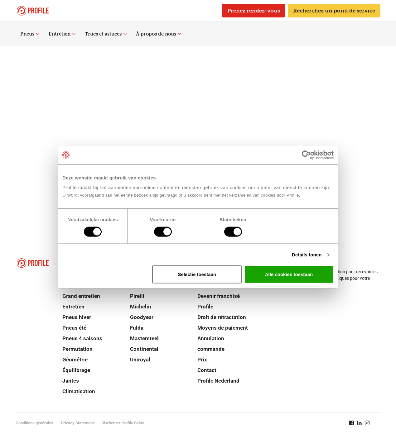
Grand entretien (81, 296)
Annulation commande (211, 343)
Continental (144, 349)
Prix (202, 359)
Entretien (62, 34)
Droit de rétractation (221, 317)
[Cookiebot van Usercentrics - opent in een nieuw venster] (306, 155)
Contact (206, 370)
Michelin (140, 306)
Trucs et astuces (106, 34)
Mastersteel (144, 338)
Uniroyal (140, 359)
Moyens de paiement (222, 328)
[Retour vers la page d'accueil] (33, 11)
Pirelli (137, 296)
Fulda (136, 328)
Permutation (77, 349)
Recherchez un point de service (334, 10)
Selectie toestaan (197, 274)
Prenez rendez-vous (253, 10)
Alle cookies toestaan (289, 274)
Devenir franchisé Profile (218, 301)
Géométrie (75, 359)
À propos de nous (158, 34)
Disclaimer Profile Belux (122, 423)
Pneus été (74, 328)
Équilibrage (76, 370)
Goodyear (141, 317)
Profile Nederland (218, 381)
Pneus (29, 34)
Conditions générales (34, 423)
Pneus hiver (76, 317)
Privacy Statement (77, 423)
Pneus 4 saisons (82, 338)
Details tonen (306, 254)
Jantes (70, 381)
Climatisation (78, 391)
